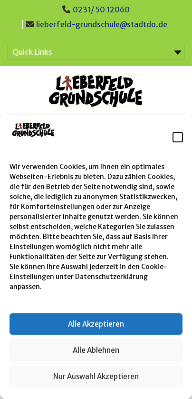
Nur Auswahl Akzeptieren (96, 376)
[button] (177, 137)
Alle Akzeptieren (96, 324)
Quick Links (32, 52)
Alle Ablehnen (96, 350)
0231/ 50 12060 (101, 9)
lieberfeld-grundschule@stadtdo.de (101, 24)
